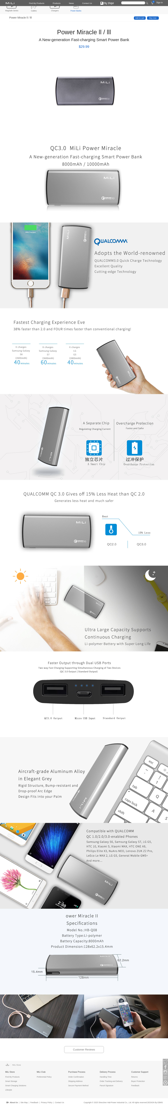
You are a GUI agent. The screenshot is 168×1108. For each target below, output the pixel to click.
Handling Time (106, 1077)
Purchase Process (76, 1072)
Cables (34, 11)
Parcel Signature (106, 1085)
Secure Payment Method (78, 1085)
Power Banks (75, 11)
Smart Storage (11, 1081)
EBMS (160, 1102)
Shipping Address (75, 1081)
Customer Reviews (84, 1049)
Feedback (135, 1085)
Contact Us (87, 3)
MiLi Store (10, 1072)
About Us (14, 1102)
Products (57, 3)
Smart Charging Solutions (15, 1085)
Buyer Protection (138, 1081)
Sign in (159, 2)
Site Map (24, 1102)
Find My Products (36, 3)
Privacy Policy (46, 1102)
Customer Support (139, 1072)
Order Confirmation (76, 1077)
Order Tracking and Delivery (111, 1081)
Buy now (152, 18)
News (71, 3)
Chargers (55, 11)
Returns (134, 1077)
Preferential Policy (44, 1077)
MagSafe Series (11, 11)
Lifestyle (8, 1090)
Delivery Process (108, 1072)
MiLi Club (41, 1072)
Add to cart (139, 18)
